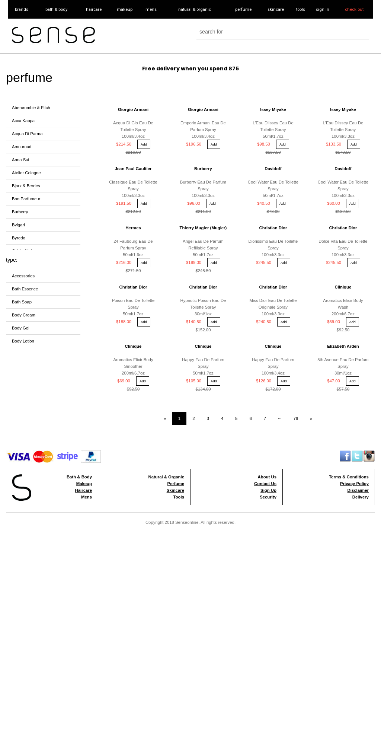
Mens (86, 409)
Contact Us (265, 395)
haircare (94, 9)
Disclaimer (358, 402)
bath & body (56, 9)
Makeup (84, 395)
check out (354, 9)
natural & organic (194, 9)
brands (21, 9)
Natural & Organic (166, 388)
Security (268, 409)
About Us (267, 388)
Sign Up (268, 402)
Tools (178, 409)
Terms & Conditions (349, 388)
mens (151, 9)
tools (300, 9)
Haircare (83, 402)
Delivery (360, 409)
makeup (124, 9)
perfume (243, 9)
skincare (276, 9)
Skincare (175, 402)
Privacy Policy (354, 395)
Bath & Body (79, 388)
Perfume (175, 395)
